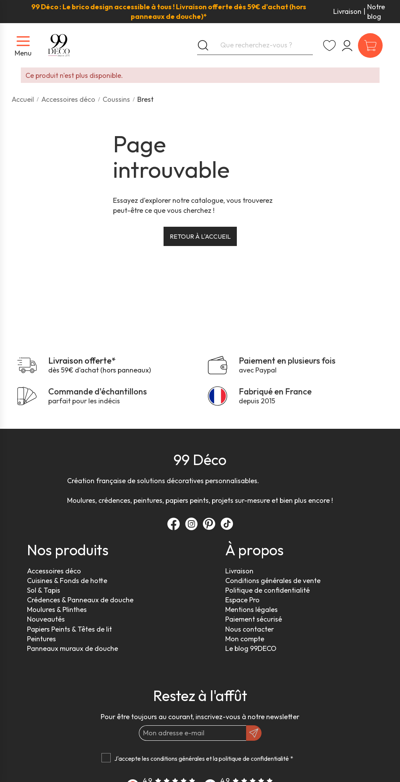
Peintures (41, 638)
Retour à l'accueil (200, 236)
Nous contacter (249, 629)
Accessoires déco (54, 570)
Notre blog (376, 11)
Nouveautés (46, 619)
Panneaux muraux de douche (72, 648)
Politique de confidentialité (267, 590)
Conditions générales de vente (273, 580)
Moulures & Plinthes (57, 609)
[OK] (254, 733)
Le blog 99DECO (251, 648)
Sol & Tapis (43, 590)
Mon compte (244, 638)
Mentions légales (251, 609)
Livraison (347, 11)
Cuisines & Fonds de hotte (67, 580)
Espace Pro (242, 599)
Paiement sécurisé (253, 619)
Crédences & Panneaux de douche (80, 599)
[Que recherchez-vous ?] (255, 45)
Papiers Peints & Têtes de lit (69, 629)
